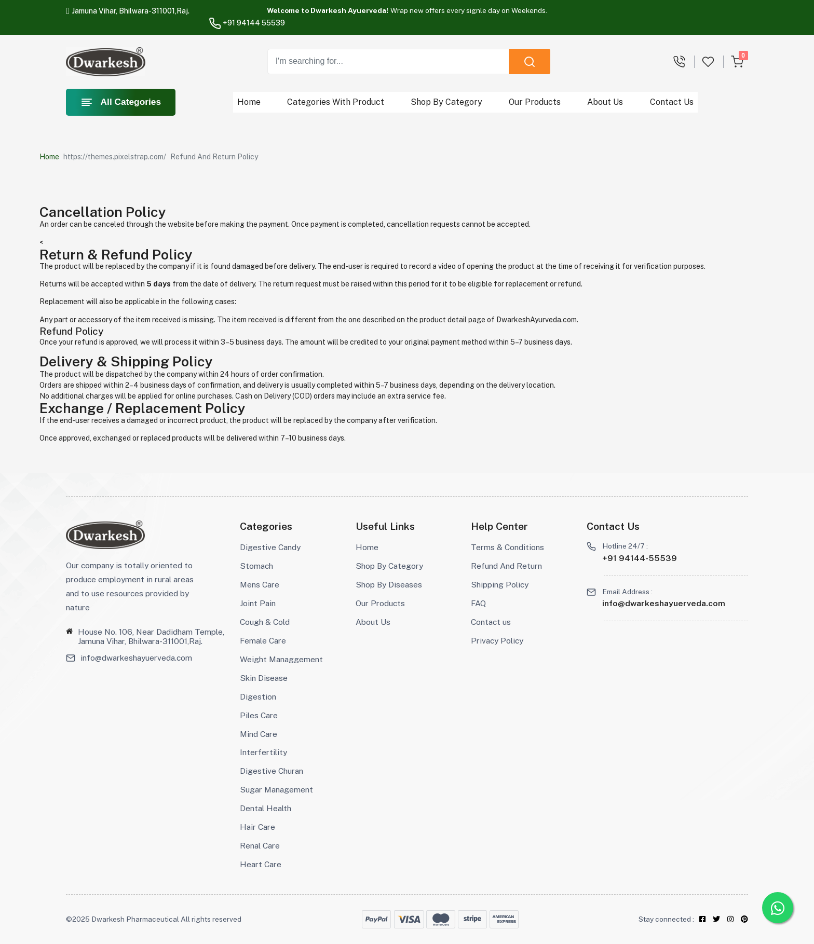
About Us (605, 102)
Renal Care (260, 846)
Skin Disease (264, 678)
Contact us (491, 622)
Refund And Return (506, 566)
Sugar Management (276, 790)
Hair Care (257, 827)
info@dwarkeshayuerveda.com (136, 658)
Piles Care (259, 715)
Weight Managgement (281, 659)
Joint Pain (258, 603)
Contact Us (672, 102)
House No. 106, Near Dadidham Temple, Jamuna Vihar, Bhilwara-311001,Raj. (151, 636)
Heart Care (260, 864)
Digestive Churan (271, 771)
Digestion (258, 697)
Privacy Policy (497, 641)
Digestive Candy (270, 547)
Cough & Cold (265, 622)
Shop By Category (447, 102)
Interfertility (263, 752)
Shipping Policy (499, 585)
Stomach (256, 566)
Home (249, 102)
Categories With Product (336, 102)
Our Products (535, 102)
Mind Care (258, 734)
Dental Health (265, 808)
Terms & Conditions (507, 547)
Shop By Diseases (389, 585)
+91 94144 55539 (247, 23)
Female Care (263, 641)
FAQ (478, 603)
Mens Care (259, 585)
